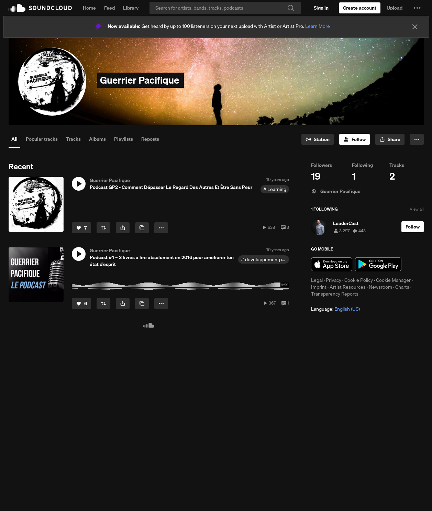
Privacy (333, 280)
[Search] (225, 8)
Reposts (150, 139)
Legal (317, 280)
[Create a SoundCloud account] (359, 7)
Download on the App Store (331, 264)
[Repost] (103, 227)
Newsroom (380, 287)
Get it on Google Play (378, 264)
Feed (109, 8)
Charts (402, 287)
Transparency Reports (334, 294)
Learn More (317, 26)
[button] (417, 8)
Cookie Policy (358, 280)
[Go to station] (317, 139)
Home (89, 8)
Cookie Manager (393, 280)
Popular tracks (42, 139)
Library (131, 8)
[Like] (81, 227)
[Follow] (354, 139)
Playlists (123, 139)
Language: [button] (335, 309)
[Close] (415, 27)
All (14, 139)
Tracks (73, 139)
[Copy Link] (142, 227)
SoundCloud (40, 8)
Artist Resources (348, 287)
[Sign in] (321, 7)
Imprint (318, 287)
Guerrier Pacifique (336, 191)
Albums (97, 139)
